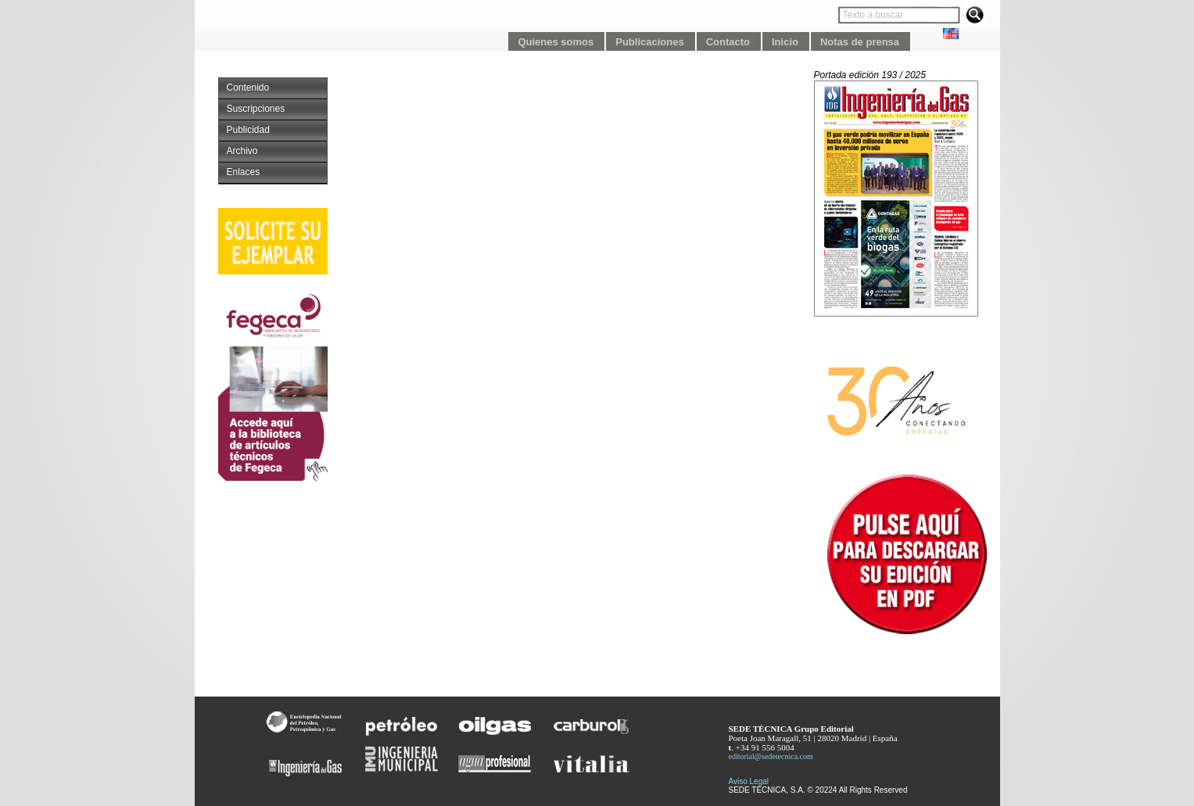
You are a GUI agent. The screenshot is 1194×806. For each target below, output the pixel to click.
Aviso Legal (749, 781)
